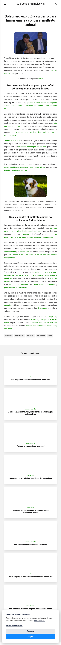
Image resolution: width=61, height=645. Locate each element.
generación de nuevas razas (17, 287)
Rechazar (30, 631)
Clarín (40, 79)
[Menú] (5, 4)
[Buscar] (56, 3)
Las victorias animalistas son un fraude (30, 547)
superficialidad (10, 252)
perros (51, 336)
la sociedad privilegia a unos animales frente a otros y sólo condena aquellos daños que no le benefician (30, 275)
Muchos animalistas (12, 140)
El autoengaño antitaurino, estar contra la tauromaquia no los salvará (30, 414)
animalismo (30, 477)
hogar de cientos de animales (41, 237)
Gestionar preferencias (14, 625)
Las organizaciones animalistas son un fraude (30, 380)
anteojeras (30, 509)
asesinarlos (9, 73)
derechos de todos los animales (43, 323)
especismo (24, 252)
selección (53, 284)
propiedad (25, 234)
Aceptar (30, 637)
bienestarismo (20, 336)
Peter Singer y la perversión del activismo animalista (30, 579)
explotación (42, 336)
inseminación (42, 284)
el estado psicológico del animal (32, 147)
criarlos (53, 70)
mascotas (8, 305)
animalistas (8, 336)
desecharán (42, 308)
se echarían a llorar (44, 167)
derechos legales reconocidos (27, 170)
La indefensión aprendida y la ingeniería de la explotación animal (30, 513)
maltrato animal (11, 281)
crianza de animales (24, 284)
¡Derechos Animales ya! (31, 3)
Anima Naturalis (30, 410)
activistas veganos (48, 316)
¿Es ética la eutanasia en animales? (30, 447)
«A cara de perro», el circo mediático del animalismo (30, 480)
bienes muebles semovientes (17, 167)
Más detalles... (39, 621)
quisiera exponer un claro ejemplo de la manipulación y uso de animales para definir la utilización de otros (30, 106)
